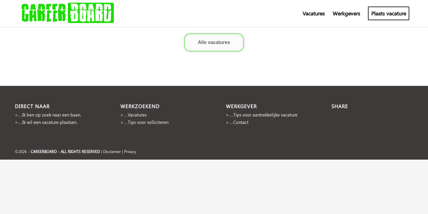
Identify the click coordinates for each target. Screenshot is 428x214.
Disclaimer (112, 151)
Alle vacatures (214, 42)
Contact (240, 122)
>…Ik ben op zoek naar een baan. (48, 115)
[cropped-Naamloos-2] (68, 13)
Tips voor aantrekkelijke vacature (265, 115)
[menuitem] (314, 13)
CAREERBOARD (44, 151)
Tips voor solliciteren (148, 122)
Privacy (130, 151)
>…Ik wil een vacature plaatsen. (46, 122)
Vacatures (137, 115)
